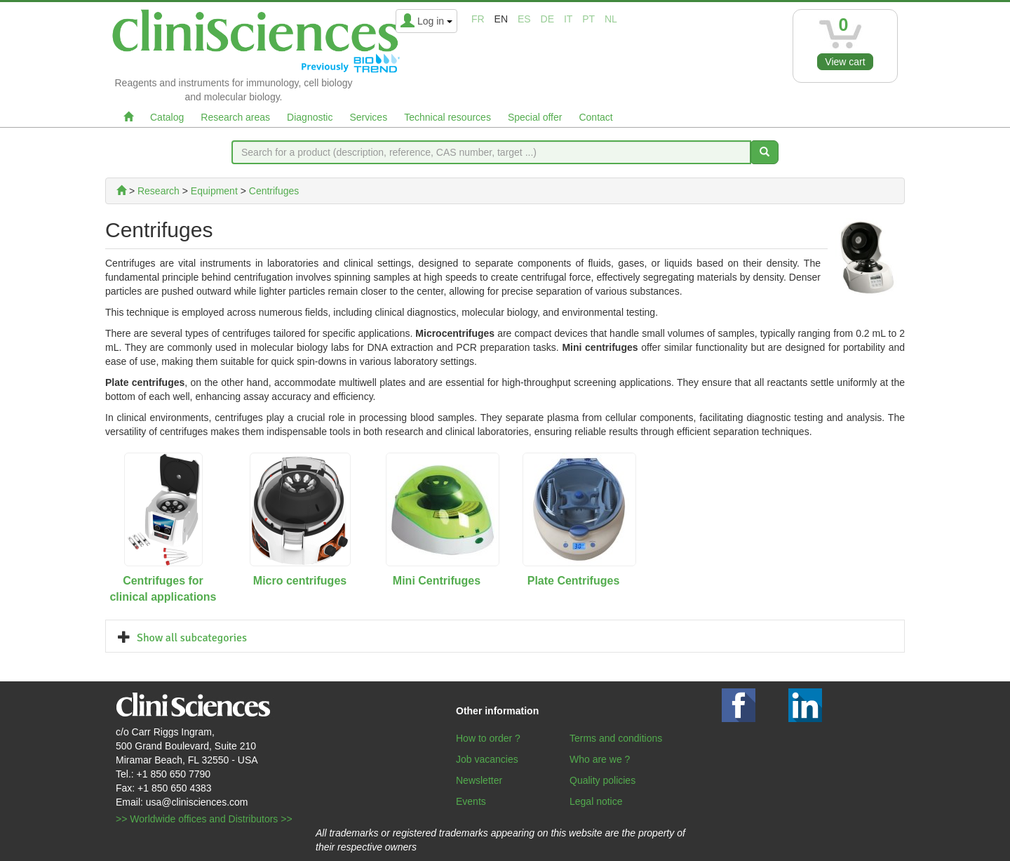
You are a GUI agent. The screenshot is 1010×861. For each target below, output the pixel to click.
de (547, 19)
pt (588, 19)
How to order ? (488, 738)
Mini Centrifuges (436, 581)
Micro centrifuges (299, 581)
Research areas (235, 117)
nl (611, 19)
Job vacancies (487, 759)
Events (471, 801)
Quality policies (602, 780)
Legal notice (596, 801)
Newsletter (479, 780)
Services (368, 117)
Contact (595, 117)
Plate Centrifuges (573, 581)
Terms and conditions (616, 738)
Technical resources (447, 117)
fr (478, 19)
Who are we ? (600, 759)
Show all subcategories (192, 638)
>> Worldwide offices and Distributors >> (204, 819)
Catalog (167, 117)
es (524, 19)
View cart (845, 61)
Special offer (535, 117)
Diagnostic (309, 117)
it (568, 19)
